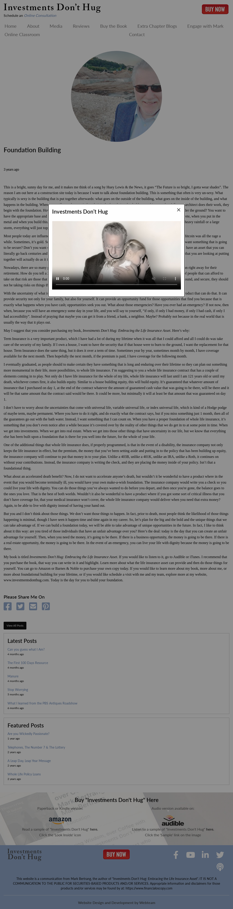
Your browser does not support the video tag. (116, 253)
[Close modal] (179, 209)
